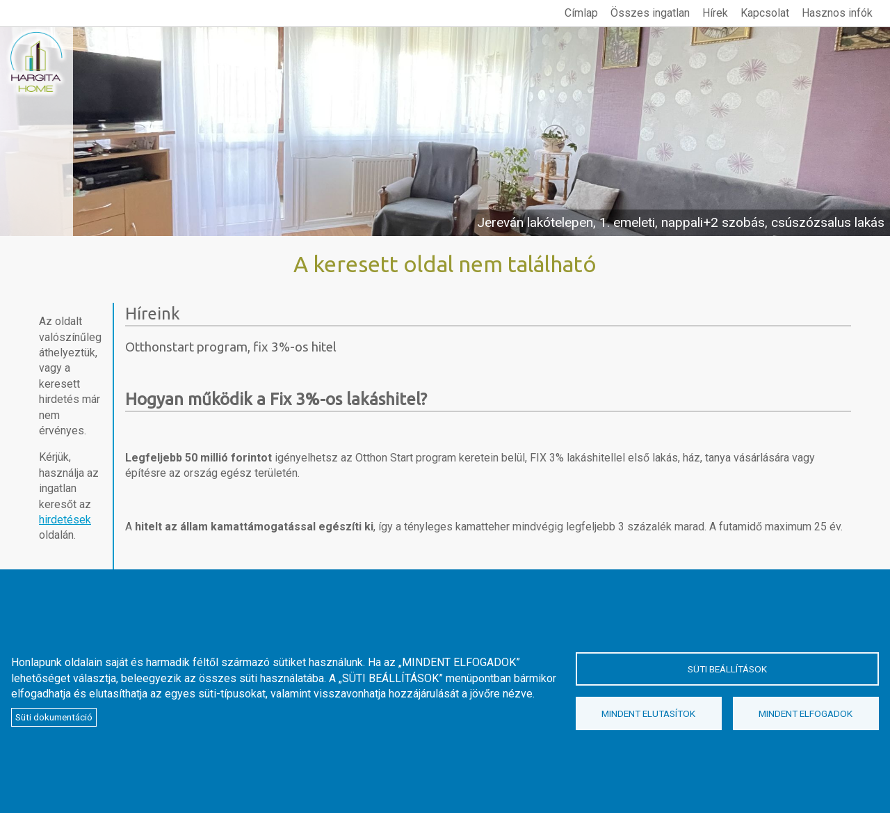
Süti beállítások (727, 668)
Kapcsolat (765, 12)
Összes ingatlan (650, 12)
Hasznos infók (837, 12)
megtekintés (445, 131)
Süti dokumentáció (53, 717)
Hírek (715, 12)
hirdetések (65, 519)
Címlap (581, 12)
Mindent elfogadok (805, 713)
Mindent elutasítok (648, 713)
